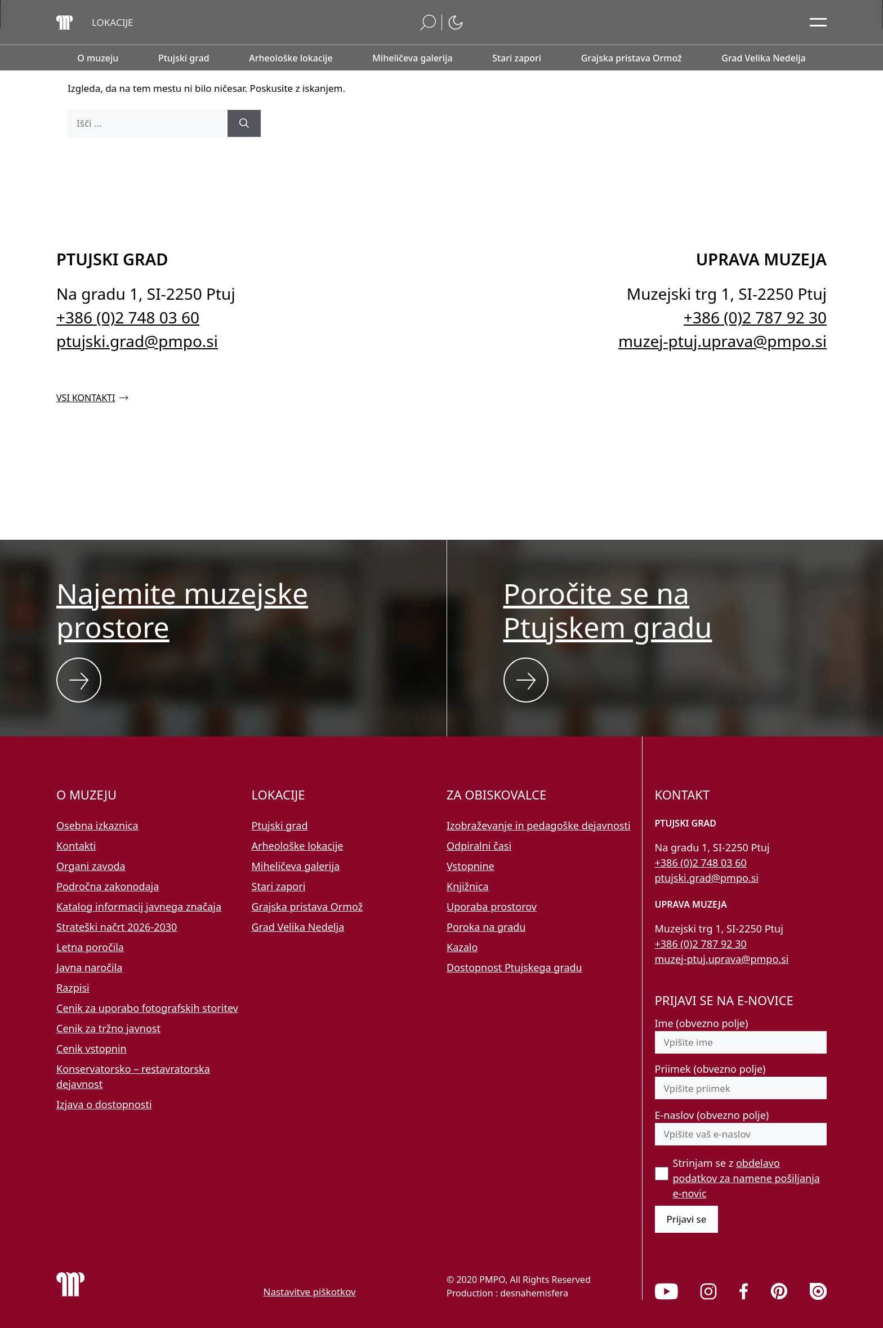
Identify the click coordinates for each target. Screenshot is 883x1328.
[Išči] (244, 123)
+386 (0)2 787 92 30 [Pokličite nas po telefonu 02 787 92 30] (755, 317)
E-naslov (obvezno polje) (712, 1115)
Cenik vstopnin (91, 1048)
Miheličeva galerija (296, 866)
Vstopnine (470, 866)
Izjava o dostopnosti (104, 1104)
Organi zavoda (91, 866)
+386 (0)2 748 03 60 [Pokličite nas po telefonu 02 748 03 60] (127, 317)
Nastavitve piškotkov (310, 1291)
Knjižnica (468, 886)
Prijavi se (687, 1218)
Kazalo (462, 947)
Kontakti (76, 845)
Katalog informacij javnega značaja (138, 906)
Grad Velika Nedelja (298, 927)
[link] (666, 1291)
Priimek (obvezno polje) (710, 1069)
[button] (112, 22)
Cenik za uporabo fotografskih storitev (147, 1008)
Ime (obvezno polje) (701, 1023)
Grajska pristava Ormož (307, 906)
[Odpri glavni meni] (818, 22)
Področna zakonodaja (107, 886)
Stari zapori (279, 886)
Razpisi (73, 987)
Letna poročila (90, 947)
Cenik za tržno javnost (108, 1028)
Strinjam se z (746, 1178)
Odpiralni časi (479, 845)
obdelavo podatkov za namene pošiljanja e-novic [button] (746, 1178)
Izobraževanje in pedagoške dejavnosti (539, 825)
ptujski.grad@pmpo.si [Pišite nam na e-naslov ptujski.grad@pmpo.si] (137, 341)
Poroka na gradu (486, 927)
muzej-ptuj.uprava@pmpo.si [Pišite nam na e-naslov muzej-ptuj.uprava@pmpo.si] (722, 341)
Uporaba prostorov (492, 906)
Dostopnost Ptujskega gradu (514, 967)
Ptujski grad (280, 825)
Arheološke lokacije (298, 845)
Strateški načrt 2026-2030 (116, 927)
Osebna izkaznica (97, 825)
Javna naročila (89, 967)
